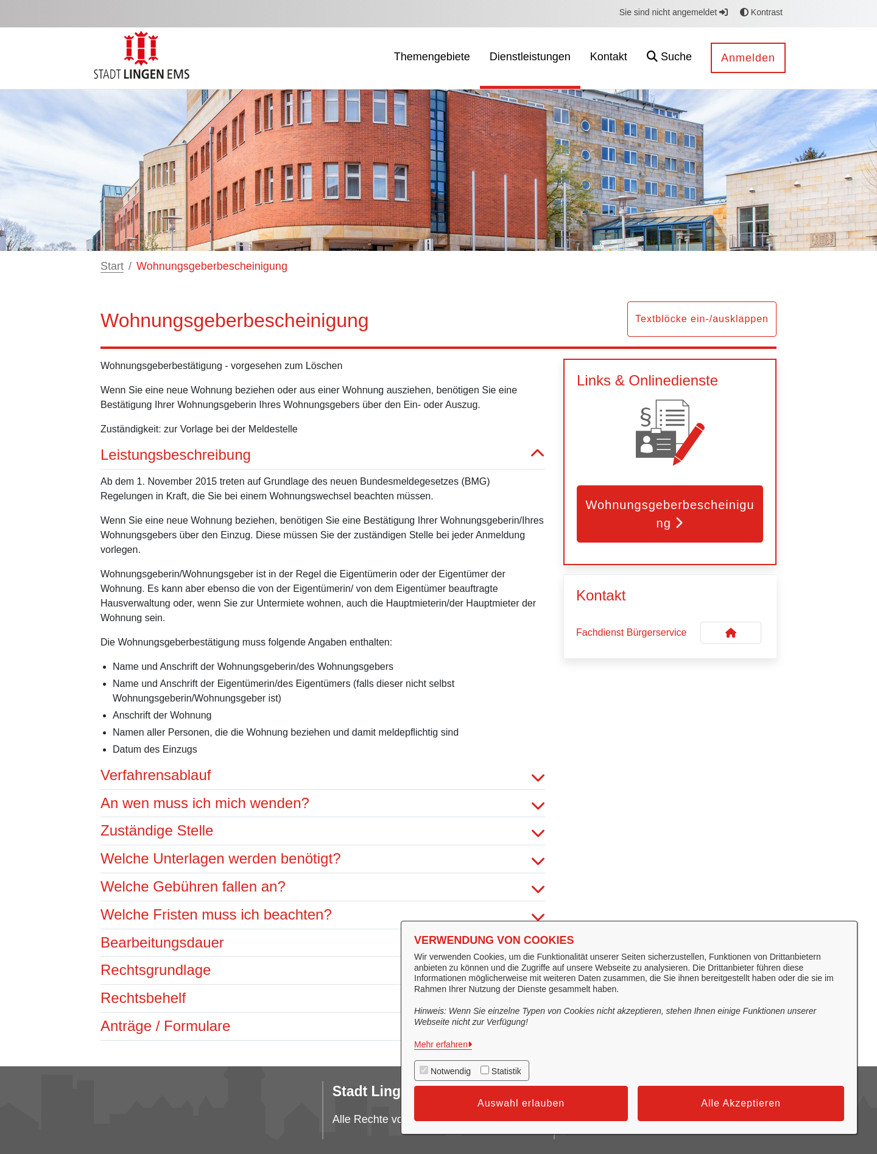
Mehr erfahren (441, 1044)
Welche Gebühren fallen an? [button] (322, 887)
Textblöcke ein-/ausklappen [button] (702, 319)
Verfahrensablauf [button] (322, 775)
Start (112, 266)
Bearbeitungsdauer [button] (322, 943)
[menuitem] (432, 58)
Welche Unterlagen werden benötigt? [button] (322, 859)
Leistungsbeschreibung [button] (322, 455)
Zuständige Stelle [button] (322, 831)
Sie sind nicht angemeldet (673, 12)
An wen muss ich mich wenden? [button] (322, 803)
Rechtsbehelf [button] (322, 998)
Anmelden (748, 58)
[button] (669, 58)
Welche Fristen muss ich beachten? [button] (322, 915)
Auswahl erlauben (521, 1103)
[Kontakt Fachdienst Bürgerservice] (730, 633)
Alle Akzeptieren (741, 1103)
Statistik (506, 1071)
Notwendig (451, 1071)
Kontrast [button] (761, 12)
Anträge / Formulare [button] (322, 1026)
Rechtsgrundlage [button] (322, 970)
